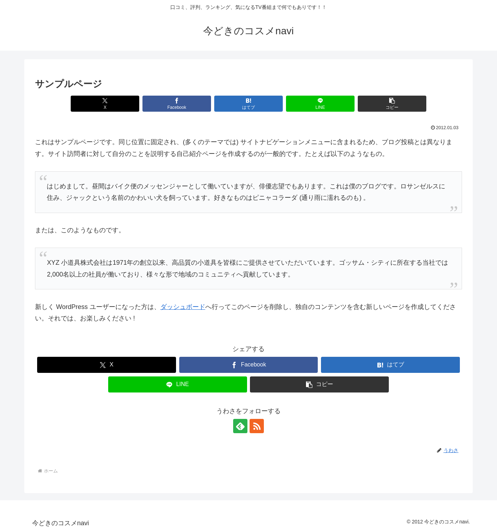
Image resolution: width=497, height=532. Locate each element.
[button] (392, 104)
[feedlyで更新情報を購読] (240, 426)
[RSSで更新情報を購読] (257, 426)
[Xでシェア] (105, 104)
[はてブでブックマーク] (248, 104)
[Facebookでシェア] (176, 104)
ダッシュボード (182, 306)
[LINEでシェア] (320, 104)
